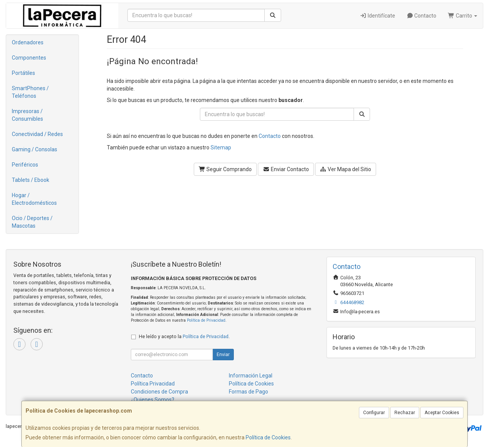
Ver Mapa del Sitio (346, 169)
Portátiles (23, 73)
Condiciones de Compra (159, 392)
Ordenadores (27, 42)
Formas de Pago (248, 392)
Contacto (422, 16)
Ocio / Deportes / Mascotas (32, 222)
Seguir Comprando (225, 169)
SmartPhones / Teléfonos (30, 92)
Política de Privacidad (206, 320)
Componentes (29, 58)
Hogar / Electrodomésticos (34, 199)
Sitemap (221, 147)
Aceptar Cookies (442, 412)
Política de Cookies (268, 437)
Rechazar (404, 412)
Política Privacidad (153, 384)
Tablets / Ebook (30, 180)
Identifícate (377, 16)
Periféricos (25, 165)
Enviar (223, 354)
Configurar (374, 412)
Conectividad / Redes (37, 134)
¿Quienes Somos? (152, 400)
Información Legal (250, 375)
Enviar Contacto (286, 169)
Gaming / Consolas (34, 149)
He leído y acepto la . (184, 336)
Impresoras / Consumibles (27, 115)
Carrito (462, 16)
